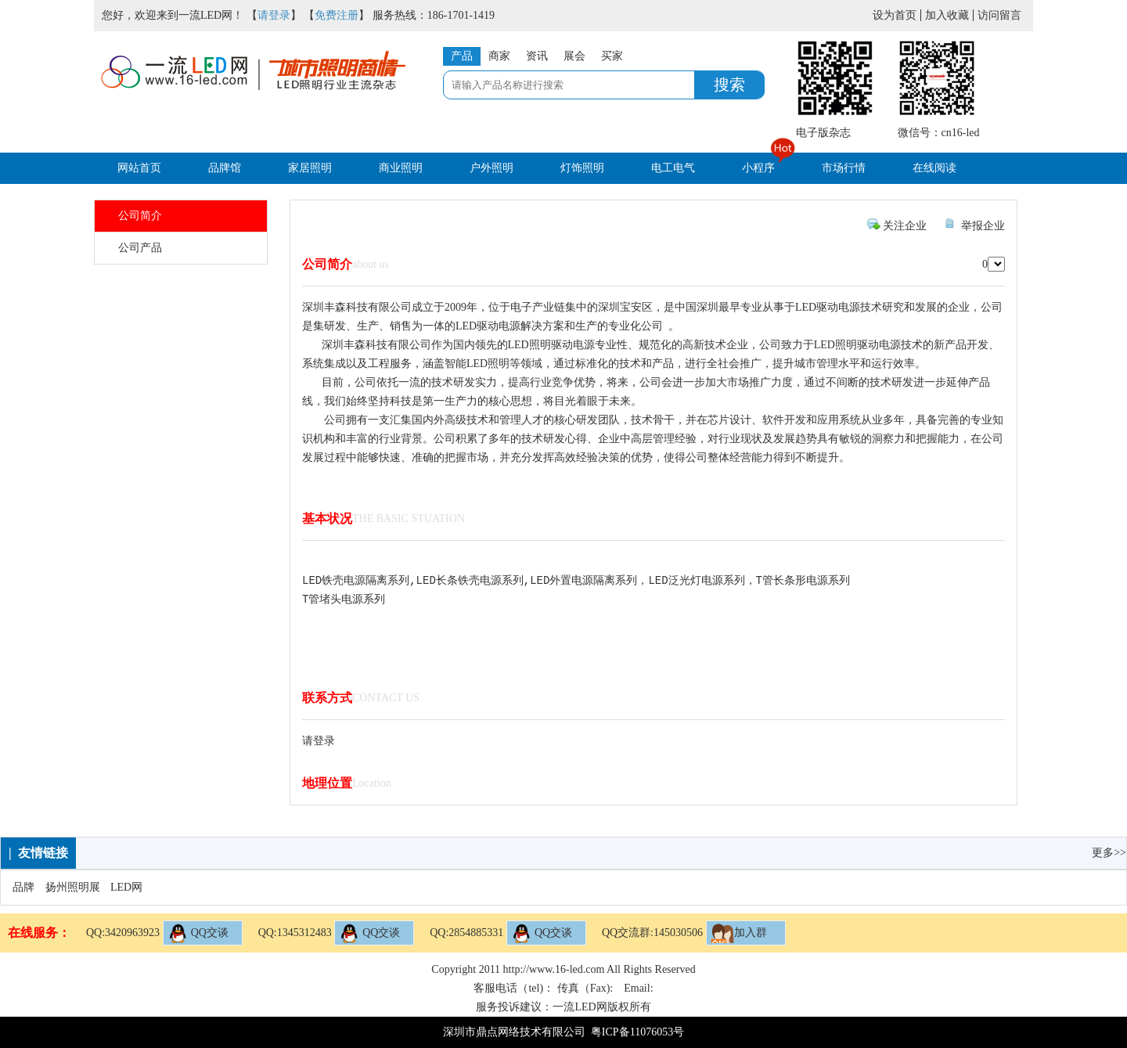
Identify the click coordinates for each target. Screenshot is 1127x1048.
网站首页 (139, 168)
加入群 (739, 933)
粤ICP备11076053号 (637, 1032)
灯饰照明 (582, 168)
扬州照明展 (72, 887)
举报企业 (983, 226)
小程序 (758, 168)
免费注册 (336, 15)
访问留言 (999, 15)
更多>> (1109, 853)
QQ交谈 (198, 933)
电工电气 (673, 168)
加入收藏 (947, 15)
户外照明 (491, 168)
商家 (499, 56)
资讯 (537, 56)
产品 (462, 56)
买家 (612, 56)
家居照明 (310, 168)
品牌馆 (224, 168)
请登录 (273, 15)
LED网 (126, 887)
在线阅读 (934, 168)
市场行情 (844, 168)
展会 (574, 56)
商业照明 (401, 168)
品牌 (23, 887)
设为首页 (894, 15)
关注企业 (905, 226)
